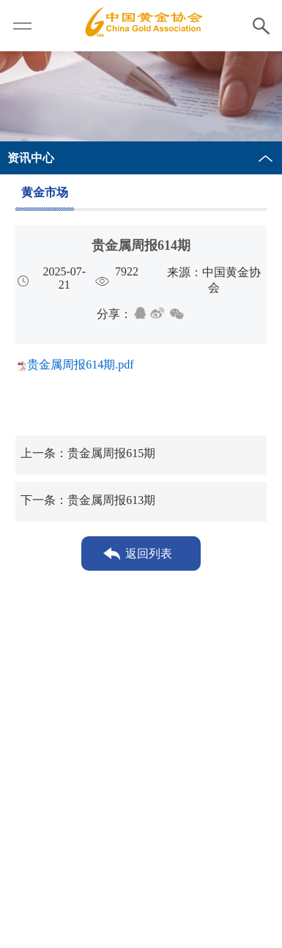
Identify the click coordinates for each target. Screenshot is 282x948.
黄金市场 (44, 192)
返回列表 (148, 553)
